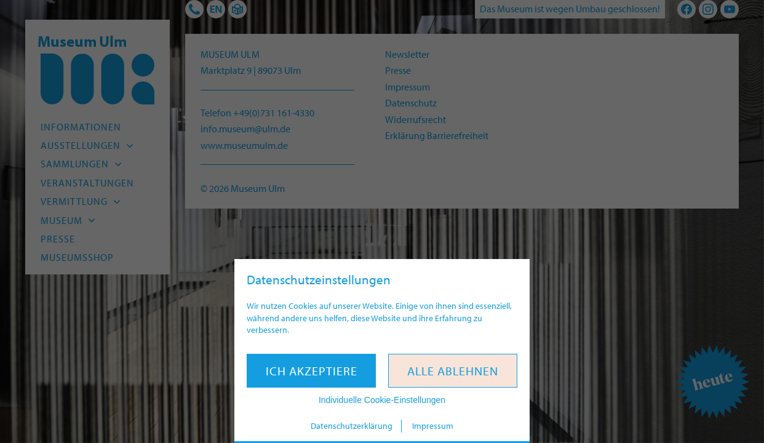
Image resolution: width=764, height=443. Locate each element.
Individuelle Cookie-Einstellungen (382, 400)
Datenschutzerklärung (351, 425)
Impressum (432, 425)
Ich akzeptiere (311, 370)
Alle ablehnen (452, 370)
